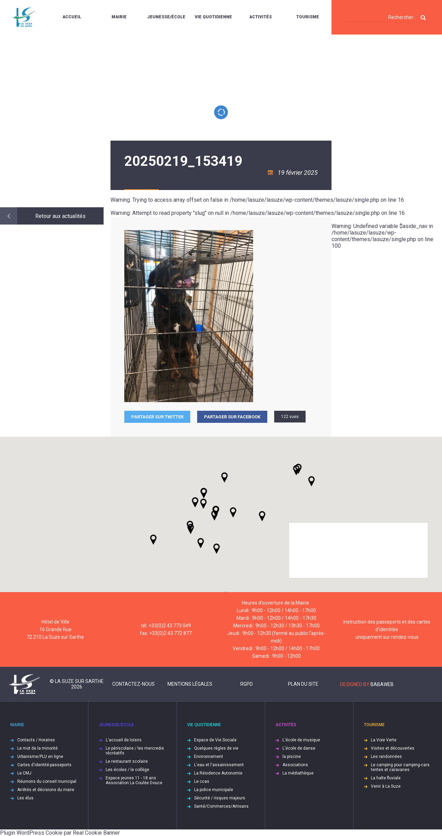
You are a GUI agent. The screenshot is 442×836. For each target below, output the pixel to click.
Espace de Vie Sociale (215, 740)
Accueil (72, 17)
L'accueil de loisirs (124, 740)
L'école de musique (301, 740)
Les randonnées (386, 756)
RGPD (246, 684)
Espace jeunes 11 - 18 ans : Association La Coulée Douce (134, 780)
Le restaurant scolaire (127, 761)
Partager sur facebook (232, 416)
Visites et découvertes (392, 748)
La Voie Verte (383, 740)
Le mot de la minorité (37, 748)
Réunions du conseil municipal (46, 781)
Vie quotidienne (213, 17)
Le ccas (201, 781)
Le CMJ (24, 773)
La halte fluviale (386, 778)
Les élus (25, 798)
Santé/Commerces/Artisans (221, 806)
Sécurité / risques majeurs (219, 798)
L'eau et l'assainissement (219, 764)
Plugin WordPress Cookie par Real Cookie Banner (60, 832)
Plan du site (303, 684)
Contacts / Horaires (36, 740)
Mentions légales (189, 684)
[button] (233, 512)
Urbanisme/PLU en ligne (40, 756)
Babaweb (382, 684)
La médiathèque (298, 773)
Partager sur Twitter (157, 416)
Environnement (208, 756)
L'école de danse (298, 748)
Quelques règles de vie (216, 748)
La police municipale (213, 789)
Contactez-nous (133, 684)
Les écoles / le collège (127, 769)
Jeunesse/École (166, 17)
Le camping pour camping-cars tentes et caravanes (400, 767)
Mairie (119, 17)
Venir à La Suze (386, 786)
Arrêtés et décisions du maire (45, 789)
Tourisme (307, 17)
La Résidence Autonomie (218, 773)
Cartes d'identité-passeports (44, 764)
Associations (295, 764)
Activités (260, 17)
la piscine (291, 756)
